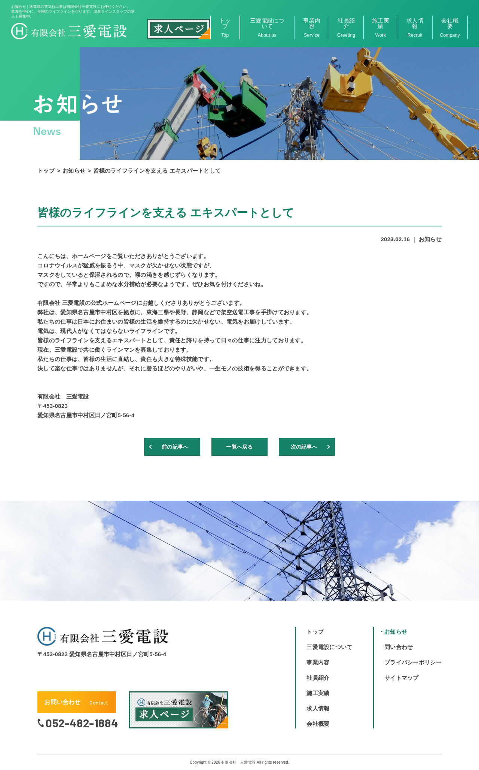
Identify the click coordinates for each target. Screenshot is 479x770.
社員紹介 (346, 27)
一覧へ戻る (239, 446)
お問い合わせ (76, 702)
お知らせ (73, 170)
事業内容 (311, 27)
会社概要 (450, 27)
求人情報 (415, 27)
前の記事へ (176, 446)
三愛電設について (267, 27)
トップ (225, 27)
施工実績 (380, 27)
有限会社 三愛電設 (238, 762)
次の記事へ (303, 446)
